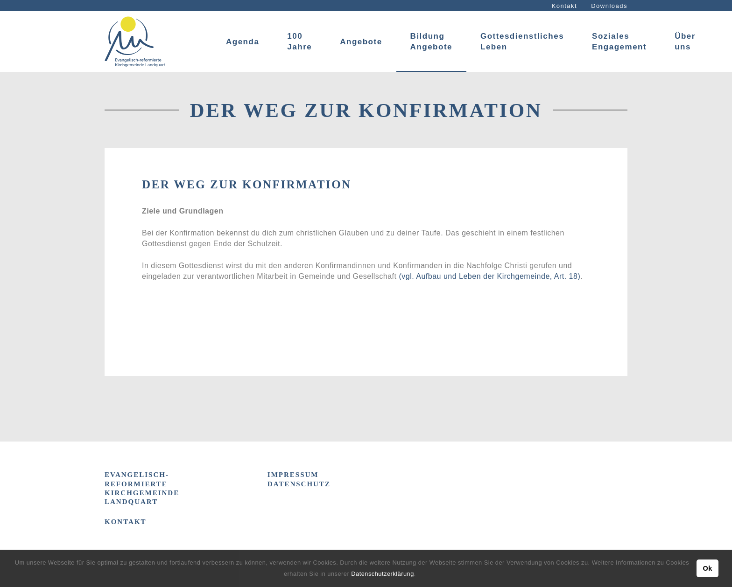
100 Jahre (299, 41)
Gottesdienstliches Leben (522, 41)
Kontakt (564, 5)
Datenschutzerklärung (382, 573)
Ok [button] (707, 568)
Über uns (685, 41)
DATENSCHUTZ (299, 484)
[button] (419, 574)
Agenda (242, 41)
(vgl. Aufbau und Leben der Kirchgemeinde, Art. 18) (489, 276)
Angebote (361, 41)
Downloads (609, 5)
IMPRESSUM (293, 474)
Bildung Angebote (431, 41)
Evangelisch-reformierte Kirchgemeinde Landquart (142, 488)
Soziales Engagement (619, 41)
